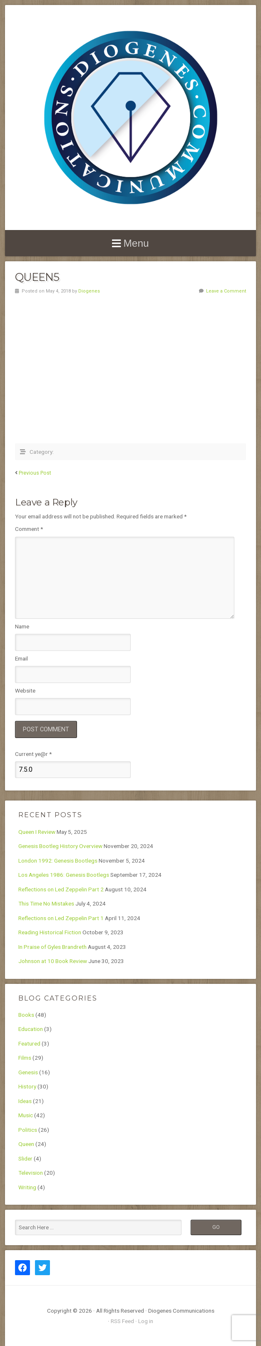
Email (21, 658)
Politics (27, 1129)
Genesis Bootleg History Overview (60, 846)
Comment (29, 528)
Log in (145, 1321)
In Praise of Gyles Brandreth (52, 946)
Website (25, 690)
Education (30, 1029)
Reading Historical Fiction (49, 932)
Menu (136, 243)
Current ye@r (33, 754)
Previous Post (35, 473)
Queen (26, 1144)
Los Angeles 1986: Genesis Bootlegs (63, 874)
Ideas (25, 1101)
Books (26, 1014)
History (27, 1086)
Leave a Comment (226, 291)
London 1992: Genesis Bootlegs (57, 860)
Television (30, 1172)
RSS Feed (122, 1321)
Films (24, 1057)
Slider (25, 1158)
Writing (27, 1187)
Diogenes (89, 291)
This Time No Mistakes (46, 903)
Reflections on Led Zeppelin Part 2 (61, 889)
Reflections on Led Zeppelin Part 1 (61, 918)
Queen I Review (36, 831)
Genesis (28, 1072)
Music (25, 1115)
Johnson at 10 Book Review (52, 961)
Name (22, 626)
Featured (29, 1043)
